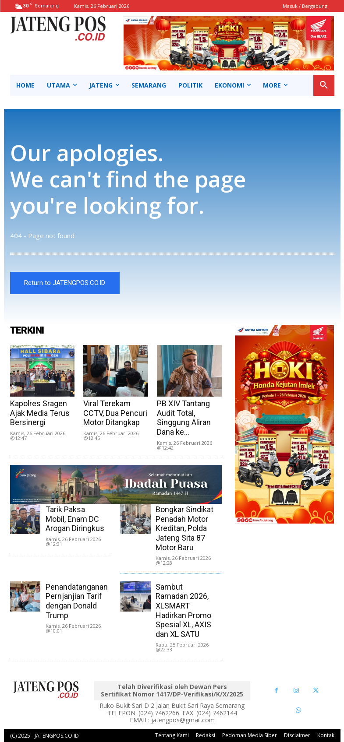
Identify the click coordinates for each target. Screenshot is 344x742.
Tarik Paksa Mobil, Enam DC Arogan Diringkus (75, 519)
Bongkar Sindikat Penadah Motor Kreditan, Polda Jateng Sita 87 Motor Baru (184, 528)
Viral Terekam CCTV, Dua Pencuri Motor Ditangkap (115, 413)
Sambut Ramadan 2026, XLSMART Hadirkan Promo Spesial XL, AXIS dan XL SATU (183, 610)
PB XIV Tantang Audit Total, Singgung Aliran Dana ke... (184, 418)
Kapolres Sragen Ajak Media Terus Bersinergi (40, 413)
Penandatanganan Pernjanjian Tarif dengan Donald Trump (77, 601)
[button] (323, 85)
